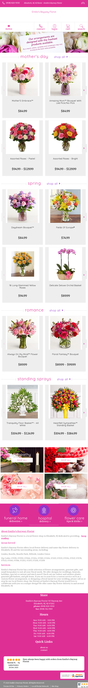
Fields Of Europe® (65, 227)
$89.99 (65, 296)
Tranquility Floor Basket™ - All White (23, 424)
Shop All (59, 57)
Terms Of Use (8, 686)
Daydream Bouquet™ (22, 227)
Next (84, 90)
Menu (9, 28)
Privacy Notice (23, 686)
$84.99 (22, 111)
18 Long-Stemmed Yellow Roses (22, 286)
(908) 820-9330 (13, 3)
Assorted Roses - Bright (65, 158)
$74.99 (65, 238)
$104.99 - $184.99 (65, 433)
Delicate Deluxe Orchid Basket (65, 285)
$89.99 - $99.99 (65, 364)
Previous (3, 90)
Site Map (55, 686)
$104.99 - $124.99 (22, 433)
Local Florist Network (40, 686)
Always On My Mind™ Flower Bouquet (22, 355)
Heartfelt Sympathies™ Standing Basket (65, 424)
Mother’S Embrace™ (22, 100)
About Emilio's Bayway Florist (17, 531)
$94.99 (22, 296)
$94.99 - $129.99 (22, 169)
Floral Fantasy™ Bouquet (65, 354)
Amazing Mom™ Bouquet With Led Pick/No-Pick (65, 101)
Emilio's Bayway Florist (44, 11)
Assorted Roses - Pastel (22, 158)
